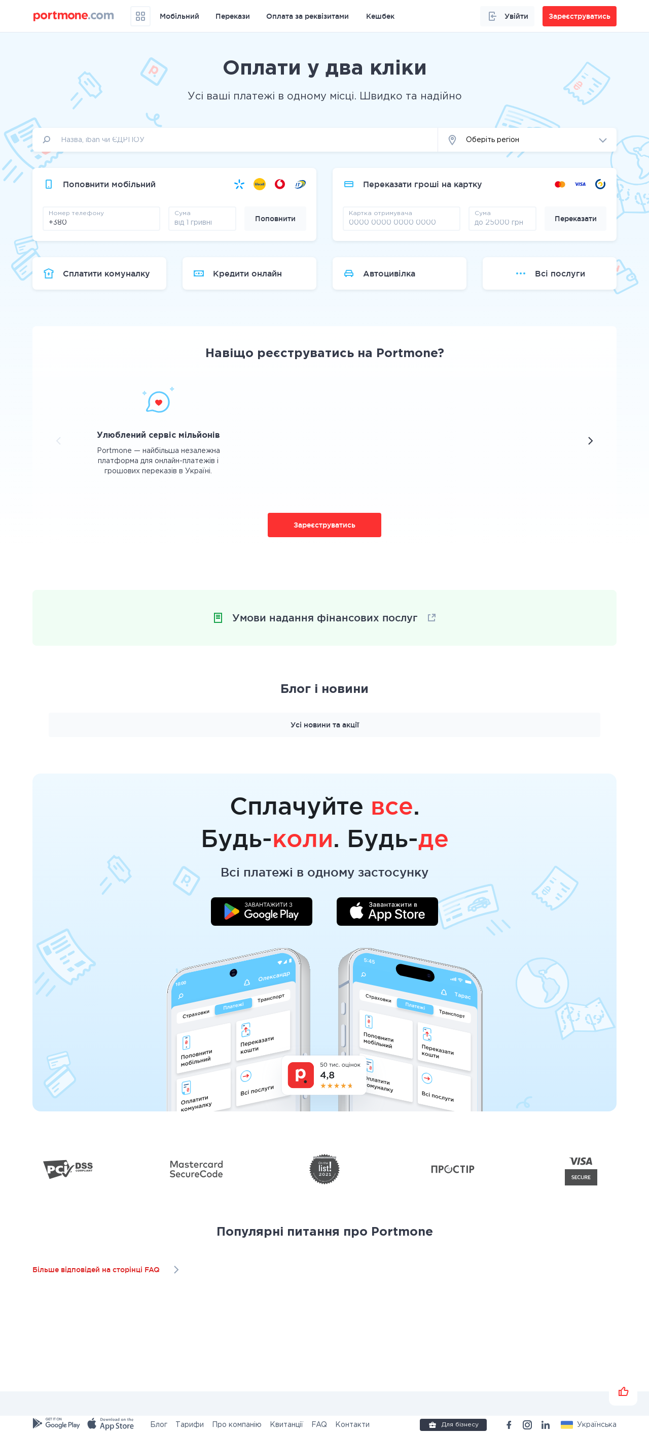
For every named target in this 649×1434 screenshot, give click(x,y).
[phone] (101, 222)
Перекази (232, 16)
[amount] (202, 222)
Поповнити (275, 219)
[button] (527, 140)
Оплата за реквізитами (307, 16)
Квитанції (286, 1425)
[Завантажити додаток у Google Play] (261, 913)
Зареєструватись (324, 525)
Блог (158, 1425)
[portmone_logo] (73, 16)
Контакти (352, 1425)
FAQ (319, 1425)
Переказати (576, 219)
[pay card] (401, 222)
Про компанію (237, 1425)
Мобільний (179, 16)
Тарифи (189, 1425)
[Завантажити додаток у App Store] (387, 913)
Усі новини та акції (325, 725)
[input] (235, 140)
